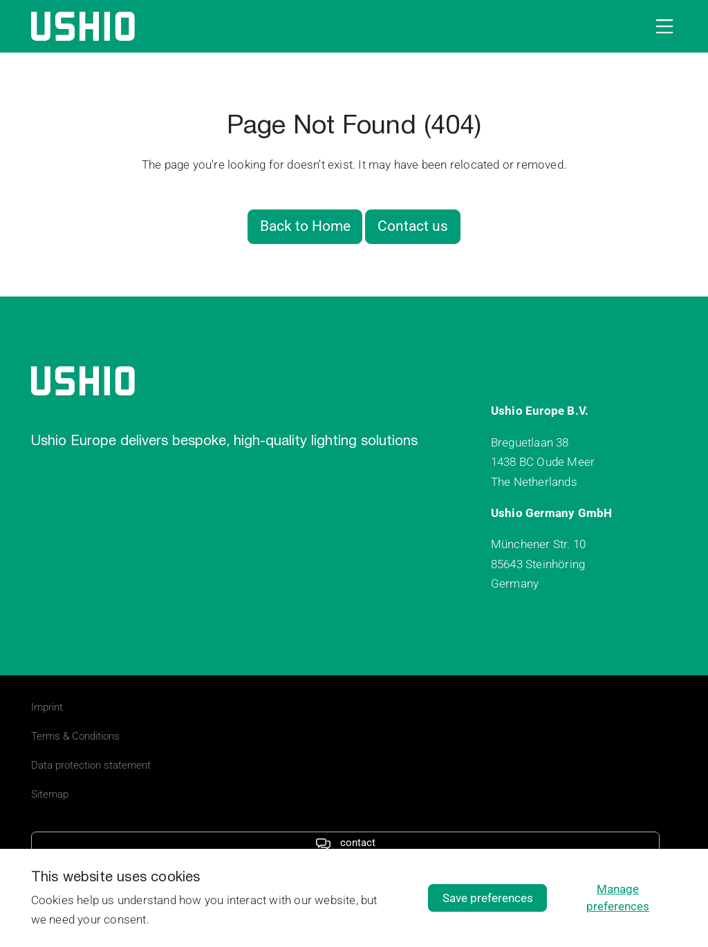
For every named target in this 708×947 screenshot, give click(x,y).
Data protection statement (91, 765)
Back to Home (305, 226)
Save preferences (487, 898)
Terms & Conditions (75, 736)
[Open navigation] (661, 26)
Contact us (413, 226)
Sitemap (49, 794)
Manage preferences (617, 897)
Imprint (47, 707)
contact (345, 842)
